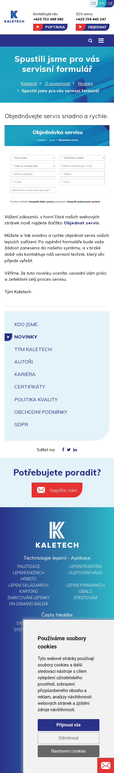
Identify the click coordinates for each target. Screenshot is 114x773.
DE (110, 3)
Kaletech (29, 83)
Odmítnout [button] (69, 738)
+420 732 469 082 (48, 19)
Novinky (85, 83)
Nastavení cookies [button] (68, 751)
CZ (93, 3)
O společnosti (57, 83)
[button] (90, 40)
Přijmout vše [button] (69, 724)
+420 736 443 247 (91, 19)
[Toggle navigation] (100, 40)
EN (101, 3)
